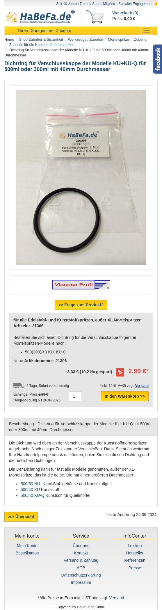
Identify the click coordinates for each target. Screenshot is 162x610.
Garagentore (42, 30)
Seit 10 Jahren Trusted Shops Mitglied (85, 4)
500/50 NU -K (33, 483)
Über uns (81, 545)
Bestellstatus (27, 553)
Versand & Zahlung (81, 560)
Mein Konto (27, 545)
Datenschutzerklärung (81, 575)
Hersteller (135, 553)
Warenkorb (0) (125, 12)
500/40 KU (31, 489)
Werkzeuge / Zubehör (85, 40)
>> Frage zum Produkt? (81, 305)
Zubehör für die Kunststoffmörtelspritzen (41, 45)
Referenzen (134, 560)
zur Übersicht (21, 516)
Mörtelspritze (118, 40)
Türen (22, 30)
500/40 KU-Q (32, 495)
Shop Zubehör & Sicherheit (41, 40)
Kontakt (81, 553)
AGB (81, 567)
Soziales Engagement (135, 4)
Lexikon (135, 545)
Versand (116, 597)
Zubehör (63, 30)
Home (9, 40)
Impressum (81, 582)
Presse (135, 567)
